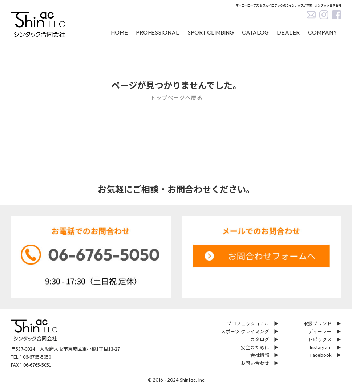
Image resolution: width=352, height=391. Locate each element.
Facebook (321, 354)
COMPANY (322, 32)
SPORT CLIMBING (210, 32)
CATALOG (255, 32)
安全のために (255, 347)
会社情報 (259, 354)
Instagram (321, 347)
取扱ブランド (317, 323)
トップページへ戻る (176, 97)
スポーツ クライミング (245, 331)
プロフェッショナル (248, 323)
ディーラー (320, 331)
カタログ (259, 339)
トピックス (320, 339)
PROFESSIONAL (157, 32)
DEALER (288, 32)
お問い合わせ (255, 362)
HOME (119, 32)
